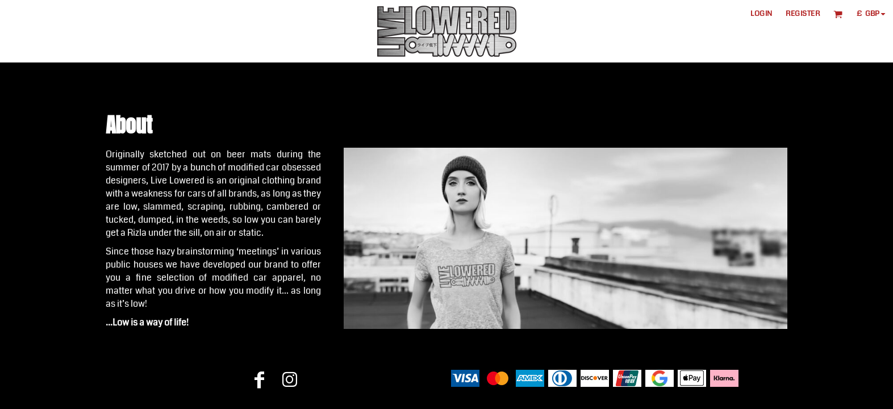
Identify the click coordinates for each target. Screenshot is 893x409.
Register (803, 14)
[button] (837, 14)
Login (761, 14)
